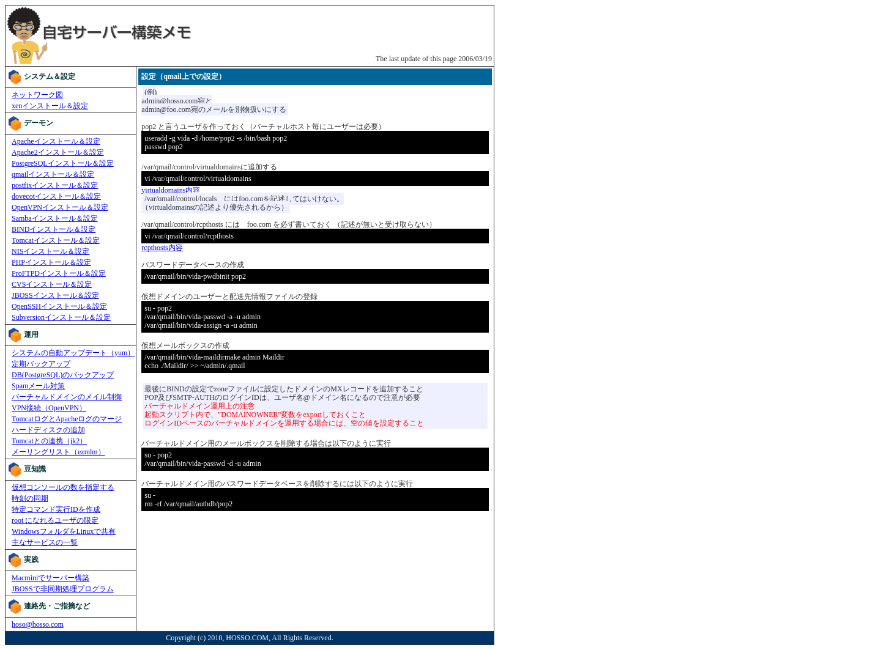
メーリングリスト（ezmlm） (58, 452)
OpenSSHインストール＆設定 (59, 306)
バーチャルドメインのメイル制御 (67, 397)
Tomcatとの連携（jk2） (49, 441)
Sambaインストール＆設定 (55, 218)
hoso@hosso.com (38, 624)
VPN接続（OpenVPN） (49, 408)
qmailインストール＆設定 (53, 174)
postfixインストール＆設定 (55, 185)
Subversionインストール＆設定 (61, 317)
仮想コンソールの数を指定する (63, 487)
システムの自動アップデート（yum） (73, 353)
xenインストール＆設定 (50, 106)
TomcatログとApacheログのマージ (67, 419)
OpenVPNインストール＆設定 (60, 207)
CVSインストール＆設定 (52, 284)
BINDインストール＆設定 (53, 229)
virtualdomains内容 (170, 190)
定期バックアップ (41, 364)
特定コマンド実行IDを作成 (56, 509)
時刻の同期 (30, 498)
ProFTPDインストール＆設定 (59, 273)
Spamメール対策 (38, 386)
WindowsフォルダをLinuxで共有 (64, 531)
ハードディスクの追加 (48, 430)
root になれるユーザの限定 (55, 520)
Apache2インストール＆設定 (58, 152)
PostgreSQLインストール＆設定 (63, 163)
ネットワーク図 (37, 94)
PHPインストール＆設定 (51, 262)
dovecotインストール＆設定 (56, 196)
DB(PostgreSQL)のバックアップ (63, 375)
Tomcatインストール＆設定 (56, 240)
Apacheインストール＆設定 (56, 141)
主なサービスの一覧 (45, 542)
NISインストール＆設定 (50, 251)
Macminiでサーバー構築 (50, 578)
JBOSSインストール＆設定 (55, 295)
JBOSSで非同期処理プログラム (63, 589)
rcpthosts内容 (161, 247)
